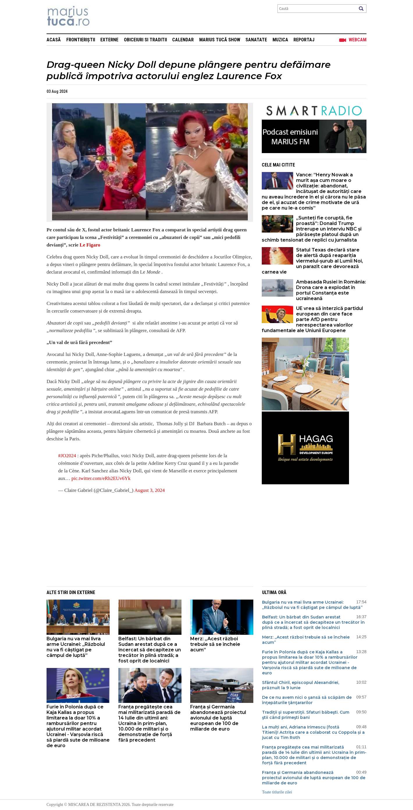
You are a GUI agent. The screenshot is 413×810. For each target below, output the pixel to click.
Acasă (54, 39)
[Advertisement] (145, 540)
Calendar (183, 39)
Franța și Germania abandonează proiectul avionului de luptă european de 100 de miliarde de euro (218, 718)
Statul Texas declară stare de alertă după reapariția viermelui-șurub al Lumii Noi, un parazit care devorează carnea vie (312, 261)
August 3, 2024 (149, 490)
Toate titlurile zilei (277, 792)
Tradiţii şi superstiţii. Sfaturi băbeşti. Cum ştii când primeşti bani (305, 715)
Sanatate (256, 39)
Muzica (280, 39)
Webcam (357, 39)
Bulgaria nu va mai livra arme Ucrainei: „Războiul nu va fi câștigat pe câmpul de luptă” (76, 647)
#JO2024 (67, 455)
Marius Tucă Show (219, 39)
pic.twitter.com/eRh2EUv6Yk (101, 478)
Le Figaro (89, 245)
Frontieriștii (80, 39)
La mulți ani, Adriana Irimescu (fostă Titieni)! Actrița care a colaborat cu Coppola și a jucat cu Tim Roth (313, 732)
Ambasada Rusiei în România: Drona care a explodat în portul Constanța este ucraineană (331, 290)
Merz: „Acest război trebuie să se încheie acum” (215, 644)
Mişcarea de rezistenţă (100, 16)
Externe (109, 39)
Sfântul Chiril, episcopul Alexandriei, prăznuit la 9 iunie (300, 685)
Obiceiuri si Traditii (145, 39)
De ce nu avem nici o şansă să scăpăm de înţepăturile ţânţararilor (307, 700)
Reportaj (303, 39)
